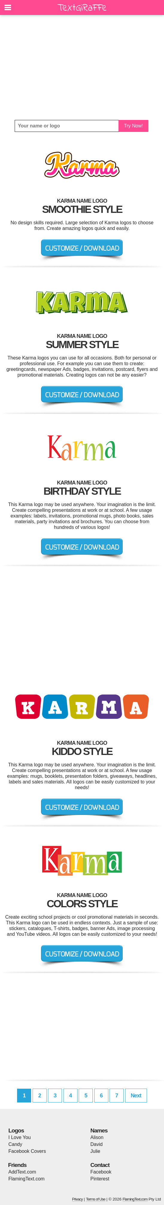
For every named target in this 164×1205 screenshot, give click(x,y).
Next (136, 1096)
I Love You (19, 1137)
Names (98, 1130)
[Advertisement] (82, 67)
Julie (95, 1151)
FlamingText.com (26, 1178)
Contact (100, 1165)
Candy (15, 1144)
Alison (97, 1137)
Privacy (77, 1199)
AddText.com (22, 1171)
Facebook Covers (27, 1151)
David (96, 1144)
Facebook (100, 1171)
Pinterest (99, 1178)
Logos (16, 1130)
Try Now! (133, 125)
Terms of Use (95, 1199)
